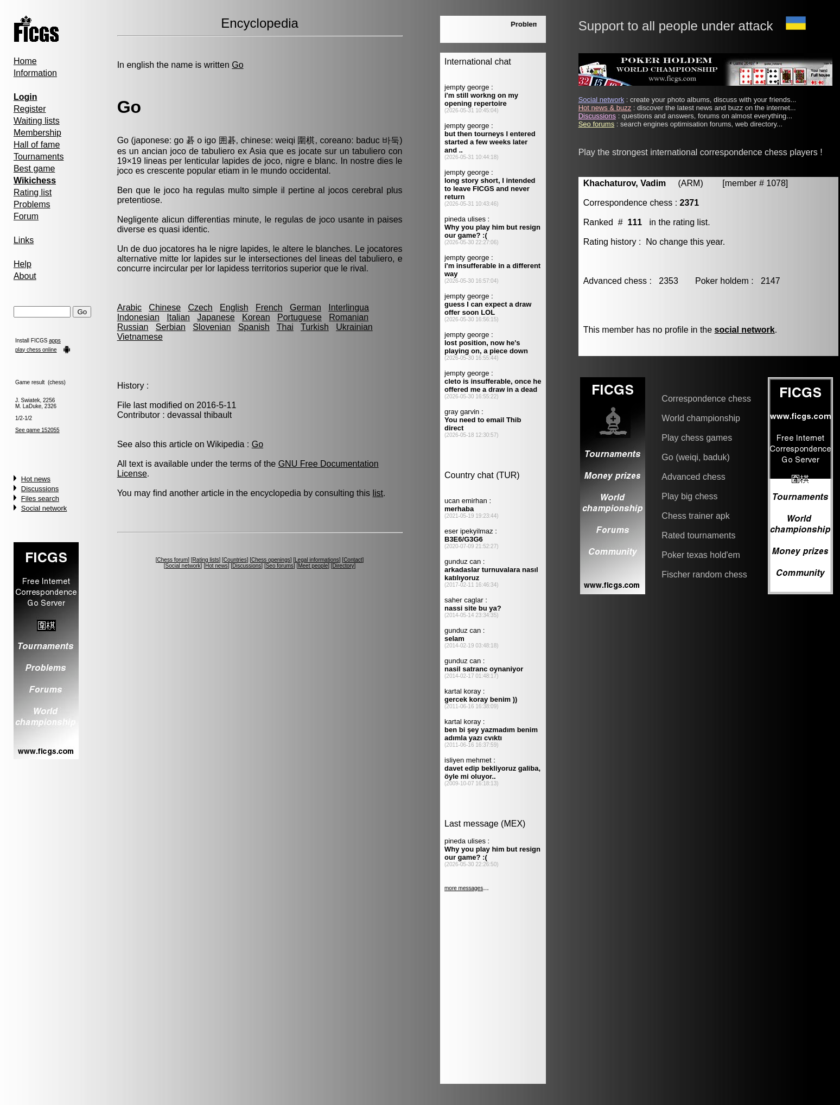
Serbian (171, 327)
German (305, 307)
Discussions (40, 489)
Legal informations (317, 560)
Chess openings (270, 560)
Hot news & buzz (605, 108)
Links (24, 240)
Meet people (313, 566)
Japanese (215, 317)
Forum (26, 216)
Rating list (33, 192)
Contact (352, 560)
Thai (285, 327)
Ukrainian (354, 327)
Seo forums (280, 566)
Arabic (129, 307)
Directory (343, 566)
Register (30, 108)
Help (22, 264)
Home (25, 61)
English (234, 307)
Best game (34, 168)
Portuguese (299, 317)
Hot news (35, 479)
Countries (235, 560)
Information (35, 73)
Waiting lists (37, 120)
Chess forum (172, 560)
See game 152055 (37, 430)
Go (237, 64)
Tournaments (39, 156)
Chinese (165, 307)
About (25, 276)
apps (55, 341)
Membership (37, 132)
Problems (32, 204)
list (377, 493)
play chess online (36, 350)
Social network (44, 508)
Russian (133, 327)
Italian (178, 317)
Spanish (254, 327)
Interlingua (348, 307)
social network (745, 329)
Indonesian (138, 317)
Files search (40, 498)
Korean (256, 317)
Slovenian (212, 327)
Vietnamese (140, 336)
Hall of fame (37, 144)
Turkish (315, 327)
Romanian (348, 317)
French (269, 307)
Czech (200, 307)
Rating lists (206, 560)
